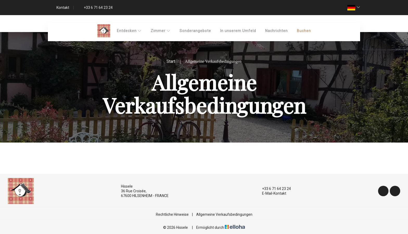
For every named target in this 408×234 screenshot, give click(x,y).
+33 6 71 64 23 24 (273, 188)
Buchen (304, 31)
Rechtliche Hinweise (172, 214)
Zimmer (160, 31)
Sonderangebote (195, 31)
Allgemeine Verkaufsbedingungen (224, 214)
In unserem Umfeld (238, 31)
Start (171, 61)
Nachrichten (276, 31)
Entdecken (129, 31)
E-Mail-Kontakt (271, 193)
